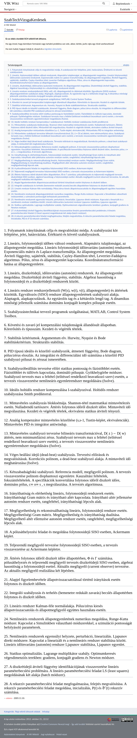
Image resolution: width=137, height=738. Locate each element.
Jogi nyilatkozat (47, 734)
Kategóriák (9, 711)
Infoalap (45, 711)
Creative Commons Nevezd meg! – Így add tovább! (62, 724)
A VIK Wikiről (33, 734)
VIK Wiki (11, 3)
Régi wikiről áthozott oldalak (27, 711)
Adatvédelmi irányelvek (14, 734)
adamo (9, 698)
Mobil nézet (61, 734)
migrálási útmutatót (52, 49)
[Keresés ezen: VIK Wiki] (66, 3)
